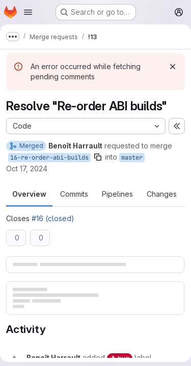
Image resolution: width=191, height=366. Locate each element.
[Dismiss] (173, 66)
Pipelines (117, 194)
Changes (162, 194)
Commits (74, 194)
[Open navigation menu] (28, 12)
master (132, 158)
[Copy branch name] (98, 157)
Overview (29, 194)
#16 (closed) (53, 218)
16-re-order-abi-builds (49, 158)
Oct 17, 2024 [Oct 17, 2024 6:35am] (26, 168)
